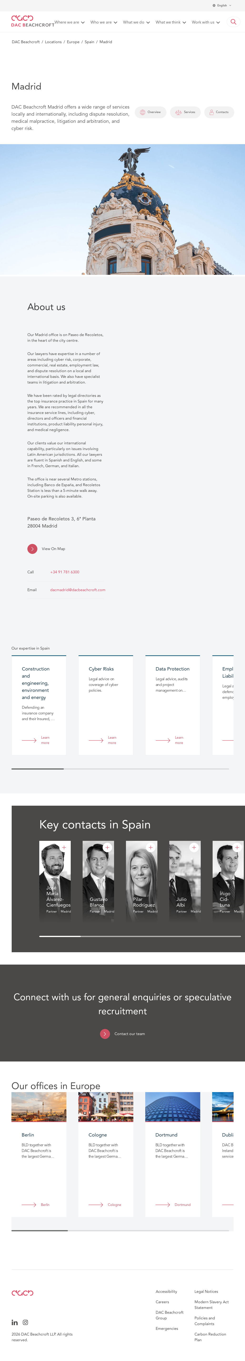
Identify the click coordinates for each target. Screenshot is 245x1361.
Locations (53, 42)
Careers (162, 1302)
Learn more (45, 740)
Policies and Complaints (205, 1321)
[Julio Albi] (194, 847)
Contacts (219, 112)
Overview (150, 112)
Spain (89, 42)
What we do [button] (133, 22)
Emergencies (167, 1329)
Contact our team (130, 1034)
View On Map (53, 549)
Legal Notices (206, 1291)
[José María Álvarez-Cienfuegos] (64, 847)
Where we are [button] (67, 22)
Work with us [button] (203, 22)
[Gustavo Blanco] (107, 847)
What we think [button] (168, 22)
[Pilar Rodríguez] (151, 847)
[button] (233, 22)
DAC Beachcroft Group (170, 1315)
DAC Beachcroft (26, 42)
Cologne (114, 1205)
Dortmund (182, 1205)
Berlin (45, 1205)
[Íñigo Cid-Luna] (237, 847)
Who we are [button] (101, 22)
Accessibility (166, 1291)
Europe (73, 42)
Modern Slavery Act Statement (212, 1305)
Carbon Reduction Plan (210, 1337)
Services (185, 112)
